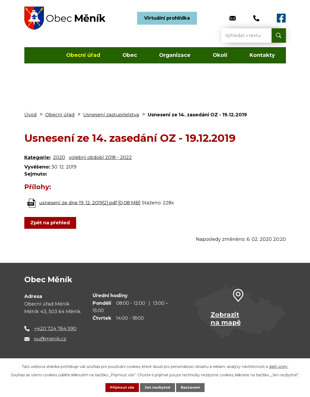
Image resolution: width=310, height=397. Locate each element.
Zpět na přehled (51, 223)
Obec (129, 55)
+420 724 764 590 (55, 328)
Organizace (174, 55)
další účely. (278, 366)
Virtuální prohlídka (167, 18)
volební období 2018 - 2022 (100, 157)
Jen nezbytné (157, 387)
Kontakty (262, 55)
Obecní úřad (83, 55)
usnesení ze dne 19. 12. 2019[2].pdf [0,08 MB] (89, 202)
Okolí (220, 55)
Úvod (39, 55)
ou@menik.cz (50, 339)
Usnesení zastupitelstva (111, 115)
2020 (59, 157)
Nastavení (191, 387)
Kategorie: (37, 157)
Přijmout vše (121, 387)
